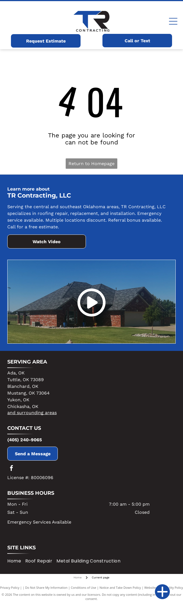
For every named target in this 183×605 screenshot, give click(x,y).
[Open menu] (173, 21)
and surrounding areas (32, 412)
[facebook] (11, 469)
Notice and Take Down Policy (120, 587)
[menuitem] (16, 561)
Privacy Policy (9, 587)
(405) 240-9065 (24, 439)
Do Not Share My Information (46, 587)
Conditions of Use (83, 587)
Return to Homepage (91, 163)
